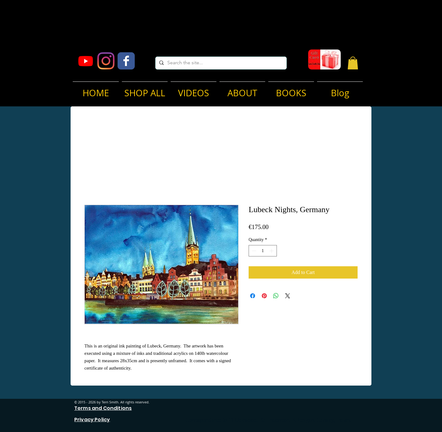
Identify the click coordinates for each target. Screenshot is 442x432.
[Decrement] (253, 250)
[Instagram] (105, 60)
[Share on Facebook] (252, 295)
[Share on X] (287, 295)
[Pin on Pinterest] (264, 295)
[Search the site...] (220, 63)
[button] (352, 63)
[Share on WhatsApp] (276, 295)
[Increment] (272, 250)
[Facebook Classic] (126, 60)
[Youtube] (85, 60)
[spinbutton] (262, 250)
